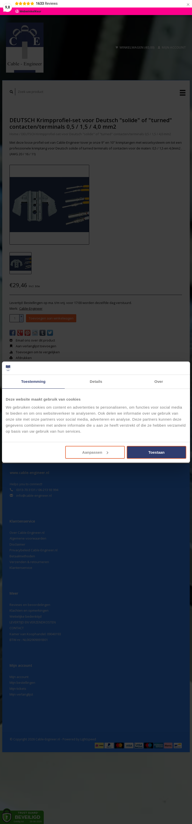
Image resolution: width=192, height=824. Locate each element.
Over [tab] (158, 381)
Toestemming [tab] (33, 381)
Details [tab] (96, 381)
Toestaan (156, 452)
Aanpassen (95, 452)
